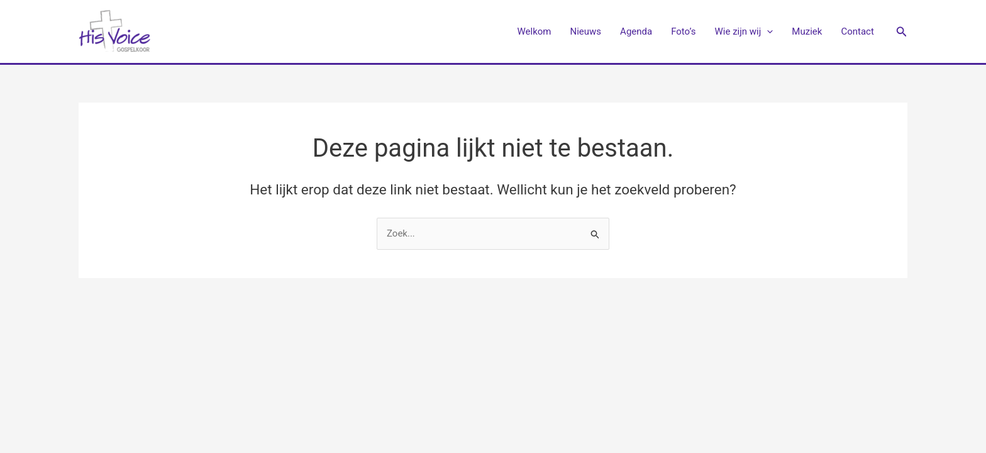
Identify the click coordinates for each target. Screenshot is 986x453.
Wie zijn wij (744, 31)
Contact (857, 31)
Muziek (807, 31)
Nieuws (586, 31)
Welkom (534, 31)
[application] (767, 31)
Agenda (636, 31)
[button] (901, 32)
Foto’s (683, 31)
